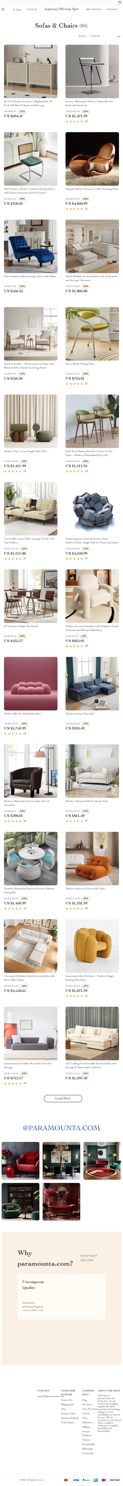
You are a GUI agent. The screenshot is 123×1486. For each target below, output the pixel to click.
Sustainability (88, 1444)
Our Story (87, 1405)
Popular (32, 10)
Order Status (67, 1423)
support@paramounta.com (50, 1396)
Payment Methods (70, 1418)
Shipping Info (67, 1405)
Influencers (87, 1423)
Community (88, 1453)
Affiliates (86, 1427)
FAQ (63, 1409)
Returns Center (68, 1414)
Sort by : (83, 36)
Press (84, 1418)
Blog (84, 1400)
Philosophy (87, 1449)
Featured (111, 10)
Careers (86, 1414)
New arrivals (94, 10)
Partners (86, 1440)
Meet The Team (90, 1409)
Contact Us (66, 1400)
